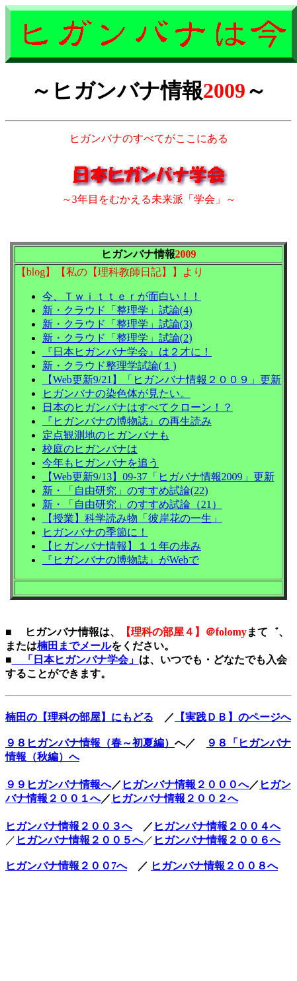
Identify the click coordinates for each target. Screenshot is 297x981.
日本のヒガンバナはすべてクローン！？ (137, 407)
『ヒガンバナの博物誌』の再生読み (127, 421)
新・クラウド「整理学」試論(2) (117, 338)
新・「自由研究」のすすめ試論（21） (132, 504)
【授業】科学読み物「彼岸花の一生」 (132, 518)
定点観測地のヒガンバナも (105, 435)
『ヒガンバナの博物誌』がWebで (120, 559)
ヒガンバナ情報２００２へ (174, 798)
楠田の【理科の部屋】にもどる (79, 717)
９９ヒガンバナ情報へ (58, 784)
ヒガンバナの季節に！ (95, 532)
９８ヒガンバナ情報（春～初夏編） (90, 742)
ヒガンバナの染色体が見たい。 (116, 393)
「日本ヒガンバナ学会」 (75, 659)
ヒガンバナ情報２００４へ (216, 826)
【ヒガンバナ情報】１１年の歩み (121, 546)
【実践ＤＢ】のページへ (233, 717)
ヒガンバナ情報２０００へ (185, 784)
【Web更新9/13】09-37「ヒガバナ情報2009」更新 (158, 476)
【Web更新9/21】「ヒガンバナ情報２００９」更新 (161, 379)
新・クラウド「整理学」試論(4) (117, 310)
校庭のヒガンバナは (90, 448)
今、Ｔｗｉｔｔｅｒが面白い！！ (121, 296)
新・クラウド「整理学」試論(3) (117, 324)
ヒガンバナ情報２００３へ (68, 826)
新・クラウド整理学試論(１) (109, 365)
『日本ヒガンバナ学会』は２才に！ (127, 351)
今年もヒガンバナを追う (100, 462)
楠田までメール (74, 645)
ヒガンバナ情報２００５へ (79, 840)
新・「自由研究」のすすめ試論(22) (125, 490)
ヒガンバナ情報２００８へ (214, 865)
